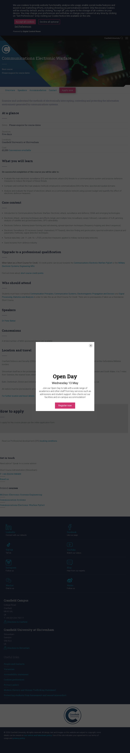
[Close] (91, 346)
